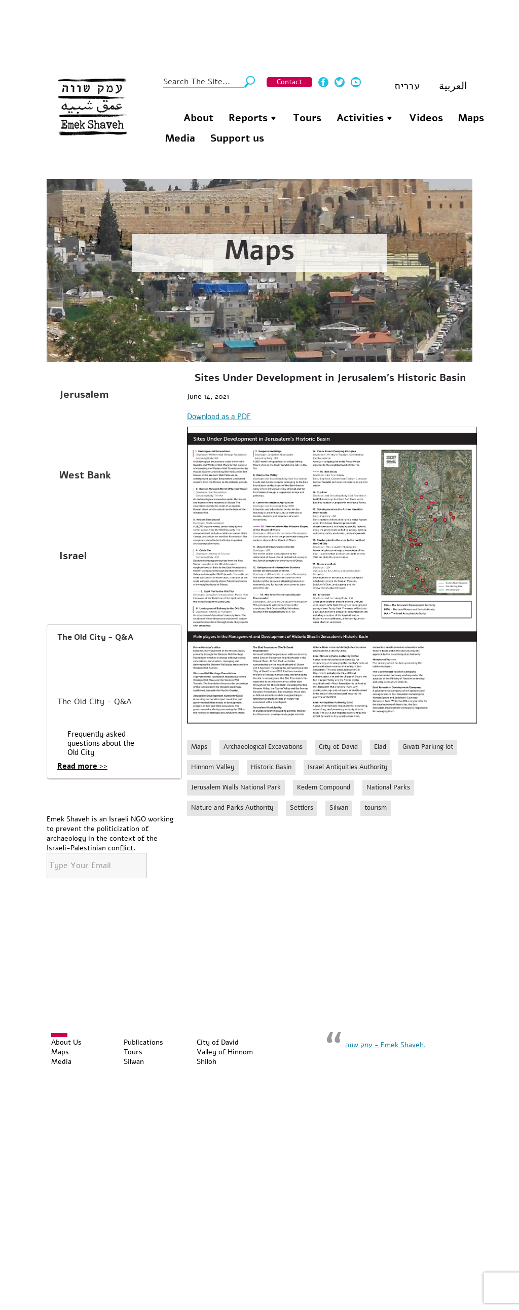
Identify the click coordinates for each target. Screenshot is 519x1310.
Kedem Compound (323, 787)
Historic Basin (271, 767)
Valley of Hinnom (225, 1052)
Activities (360, 118)
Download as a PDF (219, 416)
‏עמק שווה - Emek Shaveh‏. (385, 1045)
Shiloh (206, 1061)
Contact (289, 82)
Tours (307, 118)
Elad (380, 746)
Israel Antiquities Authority (348, 767)
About (198, 118)
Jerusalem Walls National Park (236, 787)
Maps (471, 118)
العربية (453, 86)
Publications (143, 1042)
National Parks (388, 787)
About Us (66, 1042)
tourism (375, 807)
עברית (407, 86)
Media (180, 138)
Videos (426, 118)
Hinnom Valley (213, 767)
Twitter (340, 82)
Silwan (338, 807)
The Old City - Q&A (95, 637)
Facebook (323, 82)
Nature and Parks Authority (232, 807)
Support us (237, 138)
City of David (338, 746)
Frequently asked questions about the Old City (100, 743)
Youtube (356, 82)
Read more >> (82, 766)
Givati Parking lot (427, 746)
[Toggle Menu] (59, 1035)
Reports (248, 118)
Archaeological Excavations (263, 746)
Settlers (301, 807)
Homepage (165, 116)
